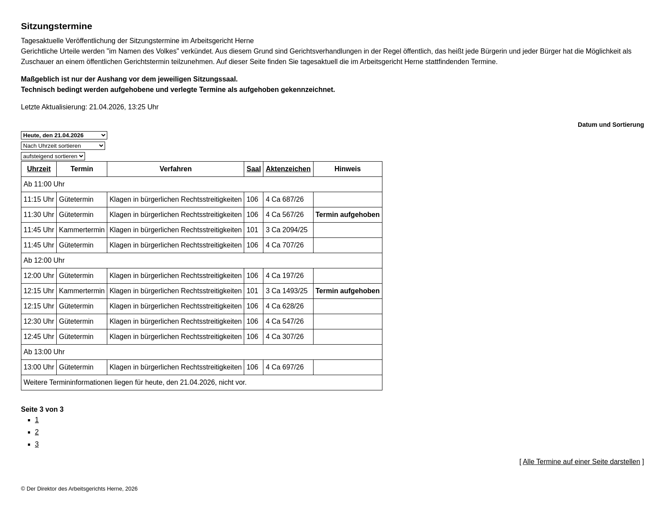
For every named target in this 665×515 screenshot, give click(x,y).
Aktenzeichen (288, 169)
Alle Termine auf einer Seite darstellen (581, 461)
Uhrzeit (39, 169)
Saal (253, 169)
